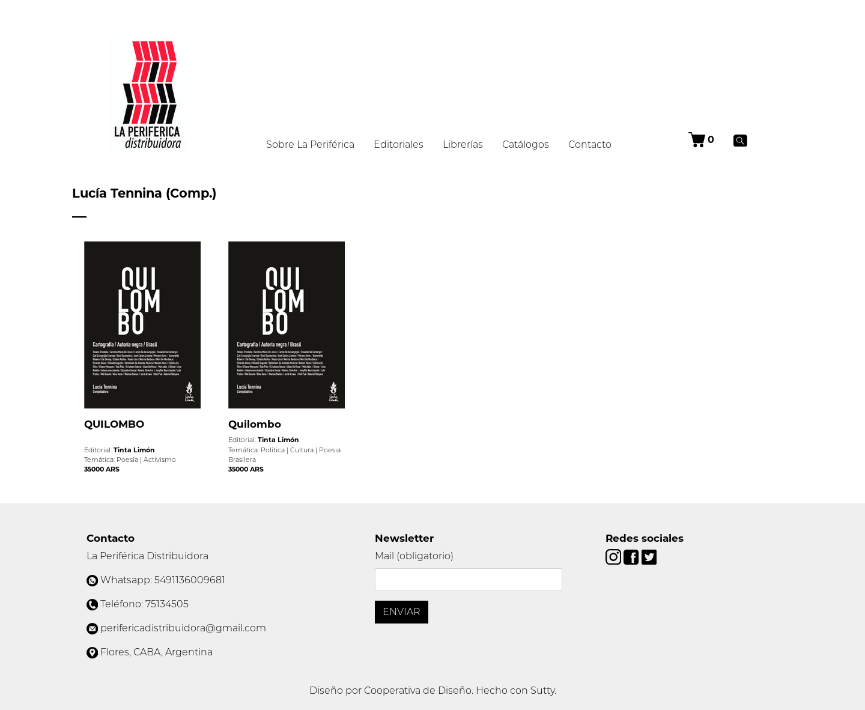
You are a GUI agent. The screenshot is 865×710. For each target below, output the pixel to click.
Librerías (463, 144)
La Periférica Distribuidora (147, 556)
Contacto (590, 144)
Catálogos (525, 144)
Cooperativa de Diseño (418, 690)
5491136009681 (189, 580)
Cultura (302, 450)
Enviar (401, 611)
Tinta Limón (134, 450)
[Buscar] (740, 140)
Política (273, 450)
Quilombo (254, 424)
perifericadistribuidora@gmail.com (183, 628)
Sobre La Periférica (310, 144)
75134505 (167, 604)
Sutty (542, 690)
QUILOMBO (114, 424)
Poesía (127, 459)
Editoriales (398, 144)
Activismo (160, 459)
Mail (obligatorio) (414, 556)
